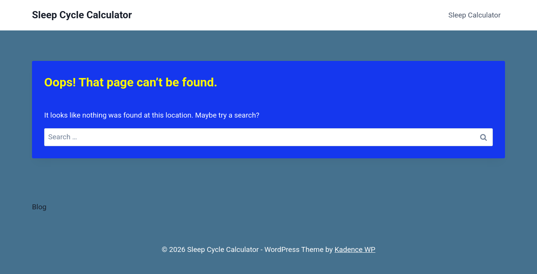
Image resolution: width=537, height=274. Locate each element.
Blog (39, 206)
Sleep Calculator (474, 15)
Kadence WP (354, 249)
